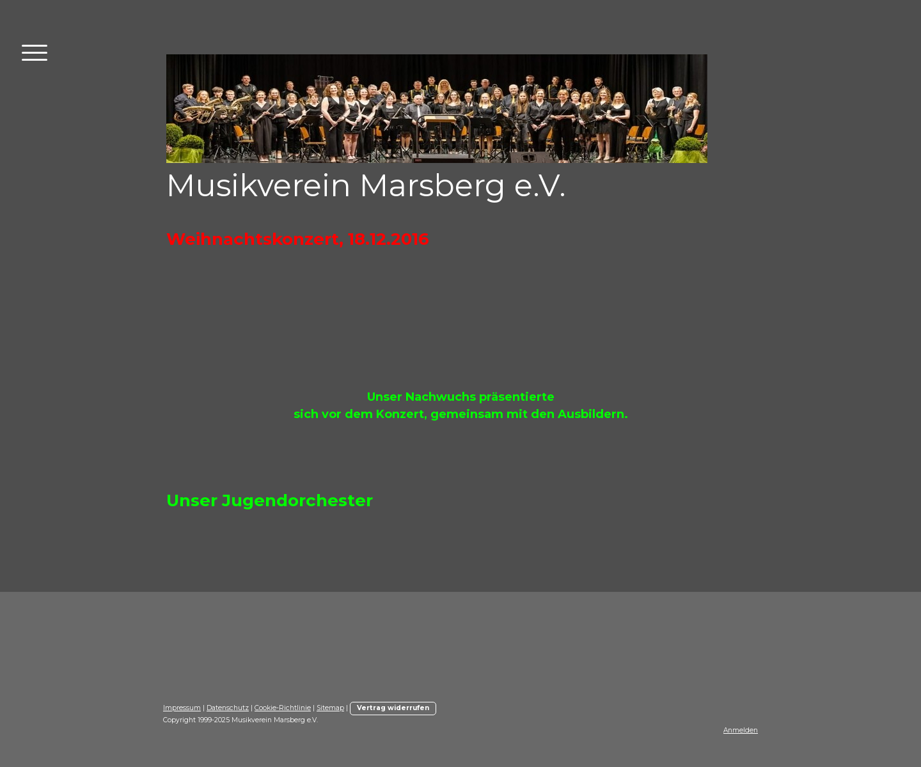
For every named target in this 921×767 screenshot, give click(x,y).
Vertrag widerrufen (393, 708)
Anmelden (740, 730)
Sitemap (330, 708)
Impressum (182, 708)
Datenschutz (228, 708)
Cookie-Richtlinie (283, 708)
